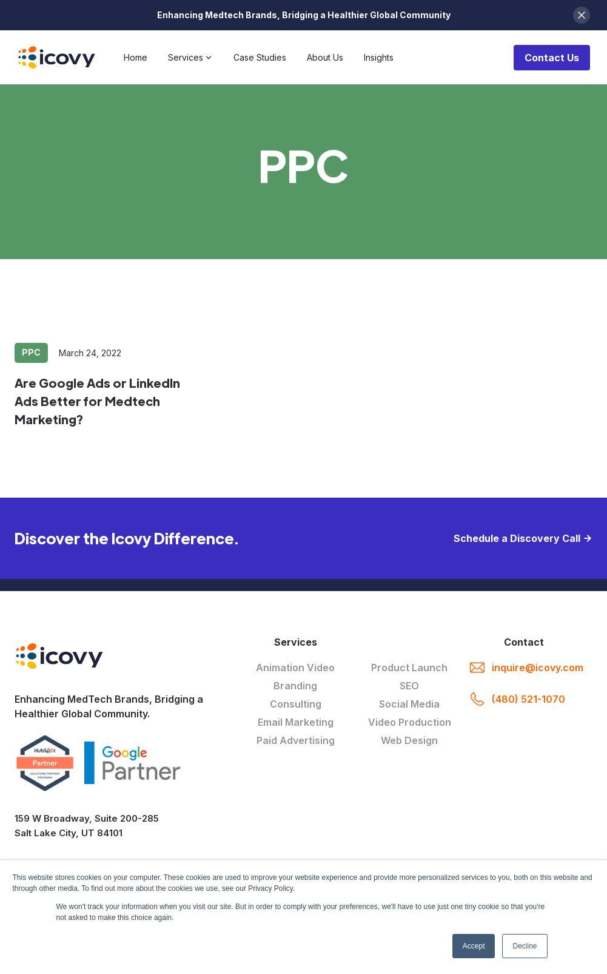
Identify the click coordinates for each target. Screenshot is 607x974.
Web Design (409, 740)
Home (135, 57)
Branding (295, 686)
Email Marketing (296, 722)
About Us (325, 57)
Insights (379, 57)
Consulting (295, 704)
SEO (409, 686)
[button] (190, 57)
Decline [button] (524, 946)
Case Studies (259, 57)
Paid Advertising (296, 740)
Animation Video (295, 667)
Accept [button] (474, 946)
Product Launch (409, 667)
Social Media (409, 704)
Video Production (409, 722)
